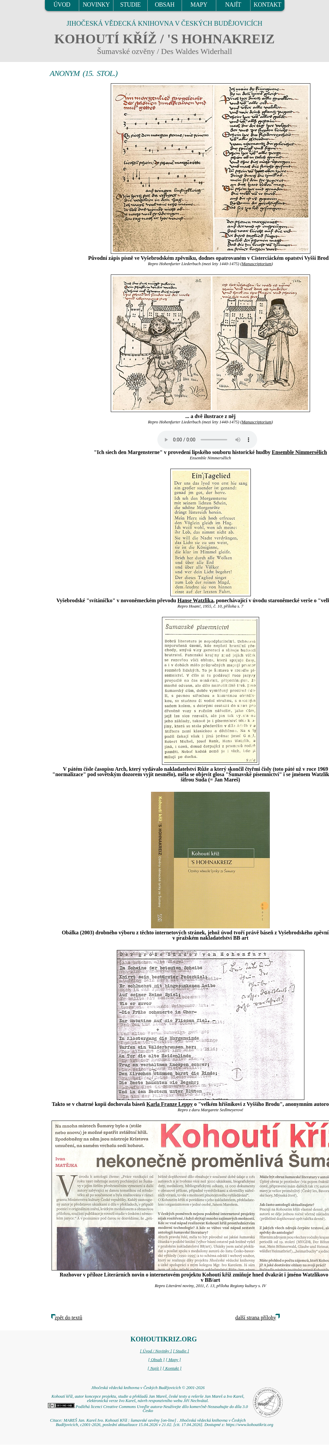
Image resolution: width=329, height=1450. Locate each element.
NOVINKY (96, 4)
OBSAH (164, 4)
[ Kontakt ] (172, 1368)
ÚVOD (62, 4)
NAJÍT (233, 4)
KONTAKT (267, 4)
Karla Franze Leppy (169, 1104)
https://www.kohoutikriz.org (249, 1424)
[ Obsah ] (156, 1359)
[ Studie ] (181, 1351)
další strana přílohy (255, 1317)
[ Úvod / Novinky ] (156, 1351)
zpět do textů (68, 1317)
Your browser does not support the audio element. (207, 440)
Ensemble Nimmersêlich (299, 452)
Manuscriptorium (256, 263)
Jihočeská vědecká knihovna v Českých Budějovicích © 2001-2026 (148, 1387)
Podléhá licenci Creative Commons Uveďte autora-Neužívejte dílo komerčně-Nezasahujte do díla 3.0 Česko (148, 1408)
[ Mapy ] (173, 1359)
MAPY (199, 4)
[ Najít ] (154, 1368)
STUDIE (130, 4)
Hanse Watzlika (195, 600)
